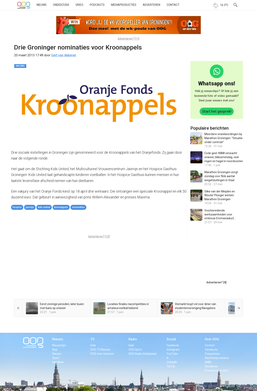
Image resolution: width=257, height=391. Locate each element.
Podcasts (97, 4)
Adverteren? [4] (216, 282)
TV (92, 339)
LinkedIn (172, 362)
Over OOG (212, 339)
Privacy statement (216, 370)
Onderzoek (61, 4)
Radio (132, 339)
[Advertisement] (99, 223)
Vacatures (211, 349)
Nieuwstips (59, 345)
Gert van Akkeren (63, 55)
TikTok (171, 366)
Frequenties (212, 353)
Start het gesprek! (216, 111)
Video (79, 4)
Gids (93, 345)
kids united (44, 207)
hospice (17, 207)
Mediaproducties (123, 4)
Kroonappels (61, 207)
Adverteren (151, 4)
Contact (173, 4)
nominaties (78, 207)
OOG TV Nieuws (100, 349)
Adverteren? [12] (99, 236)
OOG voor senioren (102, 353)
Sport (55, 358)
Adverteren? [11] (128, 38)
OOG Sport (135, 349)
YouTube (172, 353)
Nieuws (42, 4)
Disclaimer (211, 366)
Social (171, 339)
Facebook (173, 345)
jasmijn (30, 207)
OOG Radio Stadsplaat (142, 353)
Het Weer (58, 362)
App (54, 349)
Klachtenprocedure (217, 358)
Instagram (173, 349)
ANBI (208, 362)
